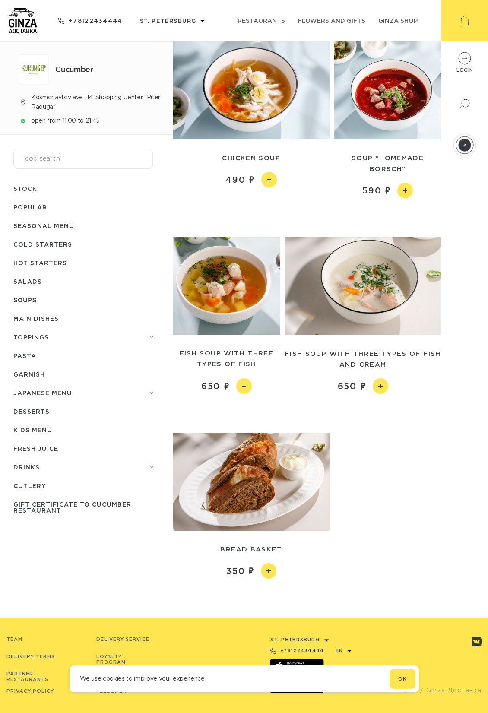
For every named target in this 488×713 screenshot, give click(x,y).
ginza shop (398, 20)
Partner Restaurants (27, 676)
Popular (30, 207)
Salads (27, 281)
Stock (25, 188)
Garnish (29, 374)
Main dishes (36, 318)
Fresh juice (35, 448)
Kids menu (32, 430)
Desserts (31, 411)
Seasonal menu (43, 225)
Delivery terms (30, 656)
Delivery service (122, 639)
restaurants (261, 20)
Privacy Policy (30, 691)
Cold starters (42, 244)
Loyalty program (111, 659)
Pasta (24, 355)
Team (14, 639)
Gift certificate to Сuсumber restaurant (72, 507)
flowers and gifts (331, 20)
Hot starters (40, 263)
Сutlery (29, 485)
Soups (25, 300)
